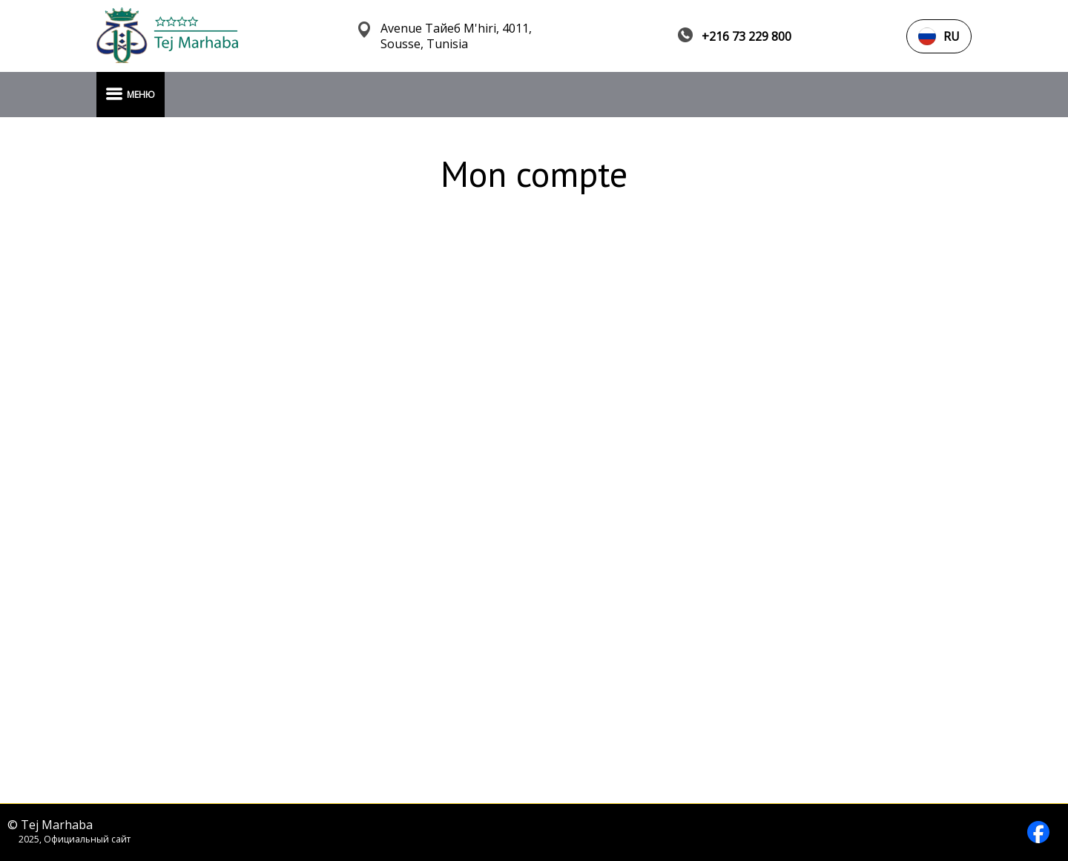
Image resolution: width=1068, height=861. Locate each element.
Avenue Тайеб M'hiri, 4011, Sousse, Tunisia (456, 36)
